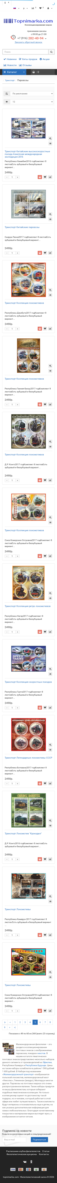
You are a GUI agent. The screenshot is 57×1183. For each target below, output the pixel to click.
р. (26, 8)
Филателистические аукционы (22, 1154)
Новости (10, 65)
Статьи (45, 1151)
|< (5, 1022)
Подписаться (39, 1139)
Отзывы (25, 65)
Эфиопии (47, 1062)
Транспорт (10, 80)
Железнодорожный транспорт (18, 1074)
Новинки (10, 59)
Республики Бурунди (35, 1065)
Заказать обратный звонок (28, 42)
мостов (41, 1053)
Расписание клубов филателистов (23, 1151)
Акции (45, 59)
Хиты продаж (28, 59)
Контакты (44, 1154)
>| (15, 1027)
